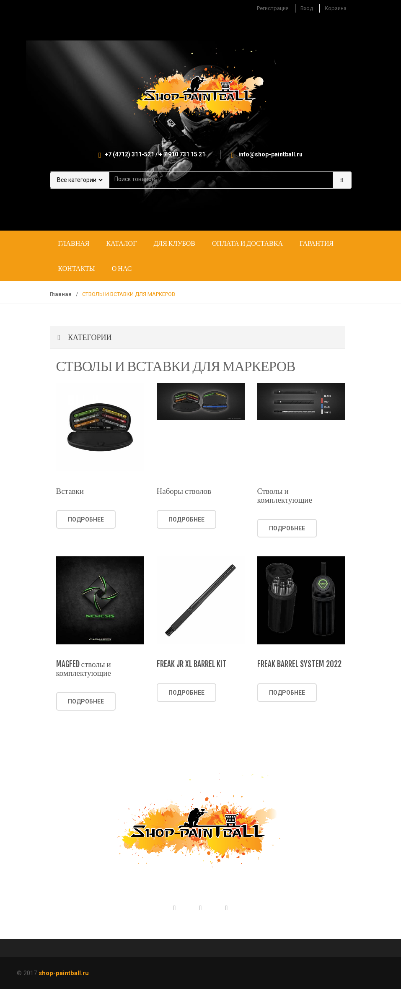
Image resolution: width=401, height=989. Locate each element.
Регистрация (273, 8)
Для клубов (174, 243)
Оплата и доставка (247, 243)
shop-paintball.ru (64, 973)
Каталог (121, 243)
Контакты (76, 268)
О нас (122, 268)
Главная (74, 243)
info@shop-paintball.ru (270, 154)
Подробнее (86, 519)
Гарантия (317, 243)
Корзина (336, 8)
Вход (306, 8)
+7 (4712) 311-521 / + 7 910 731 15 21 (155, 154)
